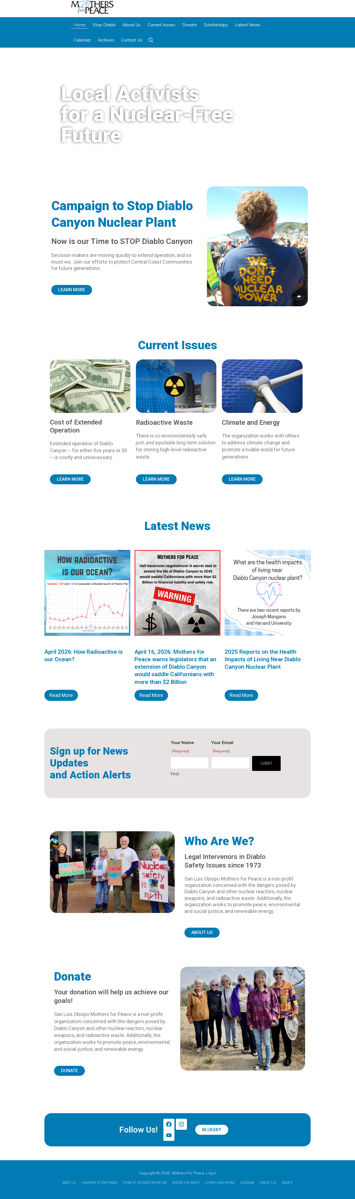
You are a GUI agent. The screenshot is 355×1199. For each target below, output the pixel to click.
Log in (211, 1173)
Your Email (222, 747)
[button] (151, 40)
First (175, 773)
